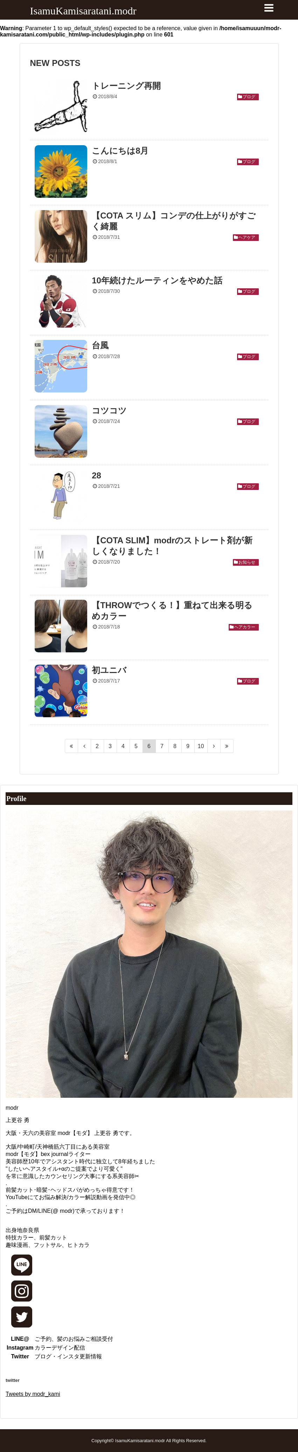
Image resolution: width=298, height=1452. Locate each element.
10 (201, 746)
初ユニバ (109, 670)
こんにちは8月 (120, 150)
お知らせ (246, 562)
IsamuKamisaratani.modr (83, 10)
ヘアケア (246, 237)
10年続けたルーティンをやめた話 (157, 280)
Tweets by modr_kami (33, 1394)
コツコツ (109, 410)
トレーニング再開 (126, 85)
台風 (100, 345)
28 (96, 475)
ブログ (249, 96)
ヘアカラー (244, 627)
